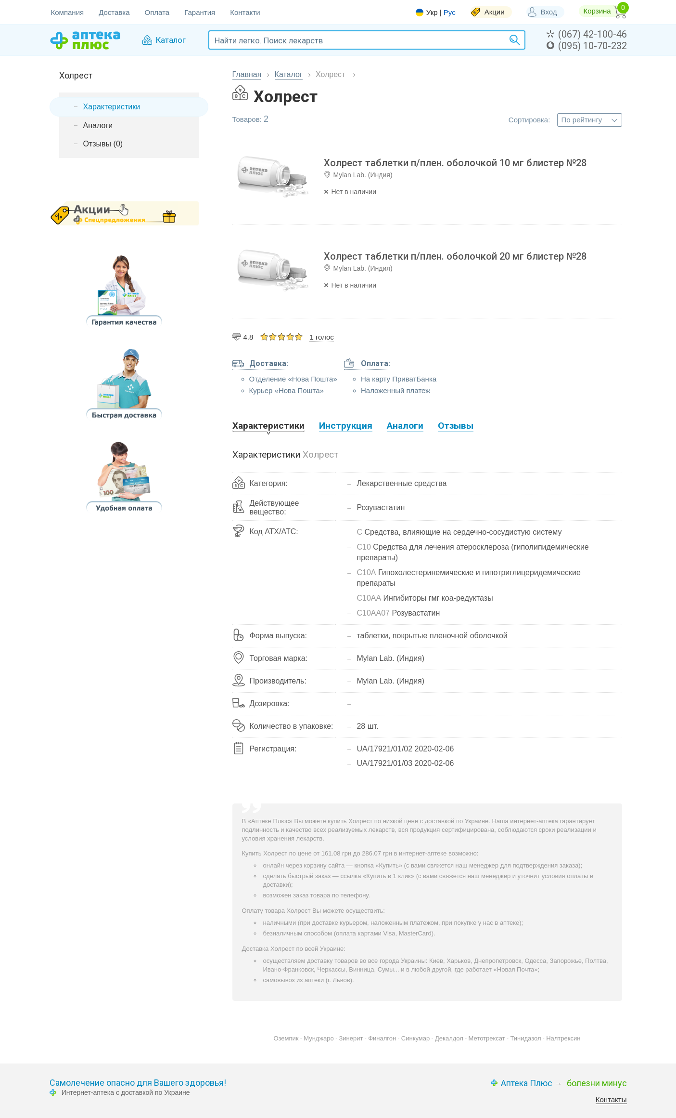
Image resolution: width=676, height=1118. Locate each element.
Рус (450, 12)
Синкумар (415, 1038)
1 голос (321, 337)
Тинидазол (525, 1038)
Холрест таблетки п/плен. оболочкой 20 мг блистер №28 (455, 256)
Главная (247, 74)
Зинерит (351, 1038)
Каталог (289, 74)
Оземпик (285, 1038)
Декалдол (449, 1038)
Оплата (157, 12)
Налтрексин (563, 1038)
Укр (432, 12)
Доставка (114, 12)
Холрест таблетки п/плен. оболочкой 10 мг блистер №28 (455, 163)
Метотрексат (487, 1038)
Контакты (611, 1099)
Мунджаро (319, 1038)
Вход (549, 12)
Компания (67, 12)
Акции (495, 12)
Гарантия (199, 12)
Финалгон (382, 1038)
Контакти (245, 12)
